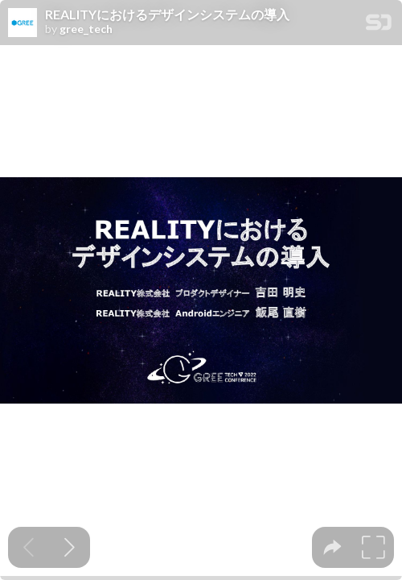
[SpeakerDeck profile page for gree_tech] (22, 23)
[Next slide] (69, 547)
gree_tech (86, 29)
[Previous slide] (28, 547)
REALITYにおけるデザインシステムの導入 (167, 14)
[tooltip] (332, 547)
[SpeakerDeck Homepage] (379, 25)
